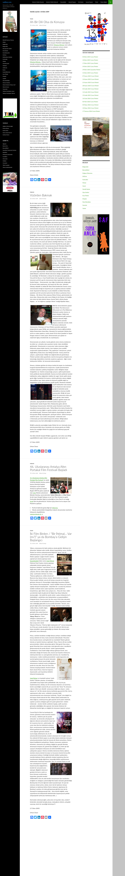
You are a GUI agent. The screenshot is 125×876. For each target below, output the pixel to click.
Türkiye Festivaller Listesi (8, 91)
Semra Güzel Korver (7, 132)
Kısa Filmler (85, 195)
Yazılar (31, 18)
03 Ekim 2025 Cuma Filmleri (90, 57)
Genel (84, 186)
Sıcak (31, 501)
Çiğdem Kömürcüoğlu (8, 126)
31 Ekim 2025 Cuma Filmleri (90, 73)
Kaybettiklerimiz (6, 72)
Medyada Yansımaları (7, 154)
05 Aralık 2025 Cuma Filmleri (90, 89)
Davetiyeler (5, 50)
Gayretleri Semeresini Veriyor (9, 150)
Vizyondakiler (63, 2)
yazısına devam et (36, 514)
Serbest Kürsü (6, 134)
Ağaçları (4, 144)
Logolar (4, 78)
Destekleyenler (6, 53)
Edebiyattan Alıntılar (7, 57)
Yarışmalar (5, 89)
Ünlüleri (4, 161)
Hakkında (5, 67)
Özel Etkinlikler (86, 202)
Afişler (4, 42)
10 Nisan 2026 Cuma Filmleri (90, 108)
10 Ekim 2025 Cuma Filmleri (90, 60)
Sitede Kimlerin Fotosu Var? (9, 85)
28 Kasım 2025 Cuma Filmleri (90, 85)
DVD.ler (84, 176)
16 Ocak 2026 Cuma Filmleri (90, 98)
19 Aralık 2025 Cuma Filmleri (90, 95)
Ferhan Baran (6, 128)
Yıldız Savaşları (6, 165)
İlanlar (4, 70)
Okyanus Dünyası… (35, 62)
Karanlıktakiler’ (34, 561)
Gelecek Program (72, 2)
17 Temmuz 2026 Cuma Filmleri (91, 111)
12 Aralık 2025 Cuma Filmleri (90, 92)
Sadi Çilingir (43, 25)
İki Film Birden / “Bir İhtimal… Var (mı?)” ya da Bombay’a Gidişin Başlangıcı (51, 537)
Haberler (32, 192)
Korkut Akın (5, 130)
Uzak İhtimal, (50, 561)
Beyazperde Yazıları (7, 48)
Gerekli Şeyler (86, 189)
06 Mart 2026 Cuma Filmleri (90, 101)
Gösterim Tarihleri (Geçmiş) (38, 2)
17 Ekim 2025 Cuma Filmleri (90, 63)
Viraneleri (5, 163)
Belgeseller (85, 167)
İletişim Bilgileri (104, 2)
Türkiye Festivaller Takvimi (9, 93)
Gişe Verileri (85, 192)
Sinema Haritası (6, 82)
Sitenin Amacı (6, 87)
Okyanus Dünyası (59, 45)
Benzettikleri (85, 170)
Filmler (96, 2)
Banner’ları (5, 146)
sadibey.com (7, 2)
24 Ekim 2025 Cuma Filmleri (90, 66)
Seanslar (84, 205)
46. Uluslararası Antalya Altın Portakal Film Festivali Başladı (48, 468)
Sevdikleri (5, 156)
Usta (34, 493)
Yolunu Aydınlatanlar (7, 167)
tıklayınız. (55, 508)
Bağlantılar (5, 44)
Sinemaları (5, 158)
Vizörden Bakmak (41, 195)
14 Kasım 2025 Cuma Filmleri (90, 79)
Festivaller (85, 179)
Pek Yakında (80, 2)
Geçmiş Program (89, 2)
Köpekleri (5, 152)
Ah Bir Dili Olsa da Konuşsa (47, 22)
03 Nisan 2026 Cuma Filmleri (90, 105)
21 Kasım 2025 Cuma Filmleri (90, 82)
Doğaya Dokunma (87, 173)
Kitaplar (84, 199)
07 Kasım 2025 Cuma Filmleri (90, 76)
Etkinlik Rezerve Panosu (8, 40)
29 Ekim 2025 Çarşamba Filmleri (91, 69)
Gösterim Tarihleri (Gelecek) (52, 2)
